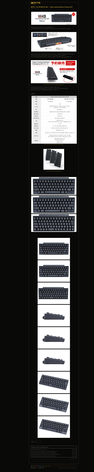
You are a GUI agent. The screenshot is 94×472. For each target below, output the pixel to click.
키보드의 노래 (38, 447)
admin (46, 465)
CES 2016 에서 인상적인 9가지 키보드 (38, 449)
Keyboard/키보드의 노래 (35, 8)
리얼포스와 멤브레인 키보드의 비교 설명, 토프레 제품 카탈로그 (43, 456)
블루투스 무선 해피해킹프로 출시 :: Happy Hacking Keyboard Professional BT (52, 7)
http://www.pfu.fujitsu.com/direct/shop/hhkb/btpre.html (54, 84)
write (49, 465)
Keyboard (33, 447)
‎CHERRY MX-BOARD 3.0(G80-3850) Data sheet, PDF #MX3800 (43, 452)
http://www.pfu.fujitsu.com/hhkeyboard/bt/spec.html (53, 144)
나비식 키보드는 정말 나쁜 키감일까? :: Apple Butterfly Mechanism (43, 451)
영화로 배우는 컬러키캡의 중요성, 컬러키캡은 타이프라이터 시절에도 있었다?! (45, 454)
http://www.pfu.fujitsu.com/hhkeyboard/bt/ (54, 171)
